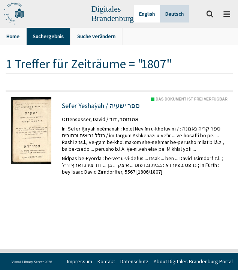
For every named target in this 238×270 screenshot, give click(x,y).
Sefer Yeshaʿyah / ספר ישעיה (101, 106)
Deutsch (174, 13)
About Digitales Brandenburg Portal (193, 261)
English (147, 13)
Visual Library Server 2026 (31, 262)
